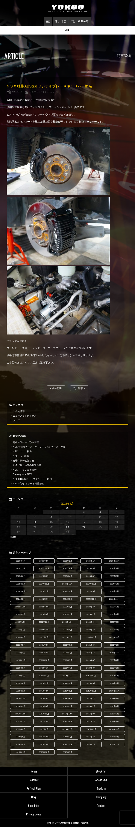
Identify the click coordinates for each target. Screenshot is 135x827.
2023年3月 (67, 614)
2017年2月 (20, 729)
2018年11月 (114, 691)
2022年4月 (91, 630)
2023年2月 (91, 614)
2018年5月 (20, 706)
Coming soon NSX (22, 474)
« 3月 (13, 536)
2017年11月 (44, 714)
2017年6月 (44, 721)
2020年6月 (20, 668)
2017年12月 (20, 714)
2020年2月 (114, 668)
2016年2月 (67, 744)
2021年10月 (114, 637)
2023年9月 (44, 607)
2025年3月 (91, 576)
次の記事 (79, 388)
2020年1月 (20, 676)
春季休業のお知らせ (23, 460)
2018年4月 (44, 706)
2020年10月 (44, 660)
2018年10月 (20, 698)
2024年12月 (44, 584)
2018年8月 (67, 698)
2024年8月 (20, 591)
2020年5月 (44, 668)
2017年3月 (114, 721)
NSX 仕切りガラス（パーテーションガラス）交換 (39, 447)
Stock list (101, 771)
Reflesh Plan (34, 788)
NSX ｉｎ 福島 (22, 451)
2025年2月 (114, 576)
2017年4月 (91, 721)
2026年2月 (67, 561)
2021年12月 (67, 637)
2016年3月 (44, 744)
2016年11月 (91, 729)
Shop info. (33, 805)
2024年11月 (67, 584)
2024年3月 (20, 599)
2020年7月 (114, 660)
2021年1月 (91, 653)
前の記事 (56, 388)
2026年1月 (91, 561)
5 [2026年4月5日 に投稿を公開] (116, 512)
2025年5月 (44, 576)
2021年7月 (67, 645)
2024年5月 (91, 591)
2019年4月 (114, 683)
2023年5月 (20, 614)
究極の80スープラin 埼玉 (26, 442)
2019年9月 (114, 676)
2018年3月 (67, 706)
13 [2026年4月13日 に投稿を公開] (18, 522)
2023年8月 (67, 607)
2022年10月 (67, 622)
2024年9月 (114, 584)
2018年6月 (114, 698)
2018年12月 (91, 691)
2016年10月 (114, 729)
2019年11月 (67, 676)
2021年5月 (114, 645)
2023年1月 (114, 614)
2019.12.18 (17, 91)
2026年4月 (20, 561)
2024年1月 (67, 599)
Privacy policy (33, 814)
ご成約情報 (19, 411)
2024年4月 (114, 591)
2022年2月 (20, 637)
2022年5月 (67, 630)
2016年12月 (67, 729)
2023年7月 (91, 607)
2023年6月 (114, 607)
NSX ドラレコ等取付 (24, 469)
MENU (67, 30)
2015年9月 (67, 752)
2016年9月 (20, 737)
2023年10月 (20, 607)
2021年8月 (44, 645)
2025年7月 (114, 568)
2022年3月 (114, 630)
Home (33, 771)
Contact (101, 805)
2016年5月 (114, 737)
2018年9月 (44, 698)
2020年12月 (114, 653)
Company (101, 797)
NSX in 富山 (21, 456)
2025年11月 (20, 568)
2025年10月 (44, 568)
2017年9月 (91, 714)
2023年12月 (91, 599)
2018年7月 (91, 698)
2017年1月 (44, 729)
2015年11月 (20, 752)
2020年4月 (67, 668)
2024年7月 (44, 591)
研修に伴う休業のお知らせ (27, 465)
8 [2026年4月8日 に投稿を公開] (51, 517)
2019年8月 (20, 683)
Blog (33, 797)
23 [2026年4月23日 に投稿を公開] (67, 527)
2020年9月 (67, 660)
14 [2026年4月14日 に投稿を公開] (34, 522)
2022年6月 (44, 630)
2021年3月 (44, 653)
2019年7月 (44, 683)
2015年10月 (44, 752)
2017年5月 (67, 721)
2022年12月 (20, 622)
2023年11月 (114, 599)
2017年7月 (20, 721)
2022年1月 (44, 637)
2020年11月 (20, 660)
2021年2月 (67, 653)
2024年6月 (67, 591)
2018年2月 (91, 706)
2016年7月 (67, 737)
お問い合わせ (48, 21)
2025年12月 (114, 561)
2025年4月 (67, 576)
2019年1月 (67, 691)
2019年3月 (20, 691)
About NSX (101, 779)
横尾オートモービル (67, 8)
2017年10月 (67, 714)
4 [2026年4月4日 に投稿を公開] (100, 512)
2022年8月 (114, 622)
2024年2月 (44, 599)
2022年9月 (91, 622)
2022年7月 (20, 630)
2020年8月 (91, 660)
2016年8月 (44, 737)
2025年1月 (20, 584)
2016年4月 (20, 744)
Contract (34, 779)
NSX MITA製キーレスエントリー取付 (32, 479)
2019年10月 (91, 676)
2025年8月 (91, 568)
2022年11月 (44, 622)
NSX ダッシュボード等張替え (28, 483)
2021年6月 (91, 645)
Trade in (101, 788)
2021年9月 (20, 645)
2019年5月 (91, 683)
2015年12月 (114, 744)
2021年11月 (91, 637)
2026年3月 (44, 561)
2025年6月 (20, 576)
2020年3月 (91, 668)
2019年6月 (67, 683)
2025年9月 (67, 568)
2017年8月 (114, 714)
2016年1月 (91, 744)
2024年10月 (91, 584)
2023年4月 (44, 614)
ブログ (56, 91)
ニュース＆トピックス (40, 91)
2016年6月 (91, 737)
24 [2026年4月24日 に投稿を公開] (83, 527)
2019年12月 (44, 676)
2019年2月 (44, 691)
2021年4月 (20, 653)
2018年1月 (114, 706)
